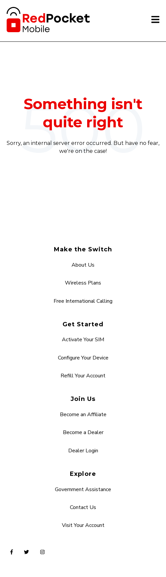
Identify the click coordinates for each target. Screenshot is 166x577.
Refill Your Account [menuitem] (83, 375)
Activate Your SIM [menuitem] (83, 339)
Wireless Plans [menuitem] (83, 283)
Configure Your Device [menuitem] (83, 357)
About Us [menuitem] (83, 265)
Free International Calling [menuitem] (83, 301)
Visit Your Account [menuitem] (83, 525)
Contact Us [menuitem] (83, 507)
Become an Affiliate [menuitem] (83, 414)
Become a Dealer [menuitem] (83, 432)
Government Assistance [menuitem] (83, 489)
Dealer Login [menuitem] (83, 450)
